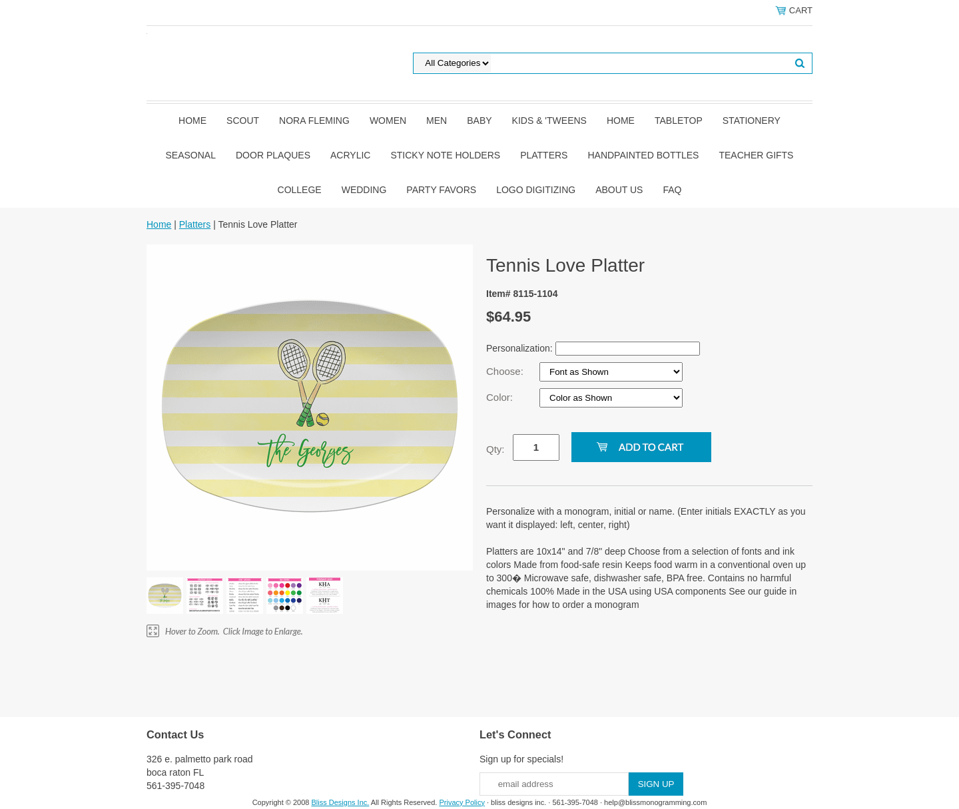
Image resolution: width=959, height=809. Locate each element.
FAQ (672, 189)
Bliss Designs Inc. (341, 802)
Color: (500, 397)
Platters (543, 155)
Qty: (495, 449)
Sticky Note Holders (445, 155)
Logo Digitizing (535, 189)
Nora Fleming (314, 120)
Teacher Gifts (756, 155)
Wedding (364, 189)
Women (388, 120)
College (300, 189)
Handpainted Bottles (643, 155)
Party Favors (441, 189)
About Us (619, 189)
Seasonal (191, 155)
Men (436, 120)
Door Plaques (273, 155)
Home (192, 120)
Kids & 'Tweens (549, 120)
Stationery (752, 120)
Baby (479, 120)
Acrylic (350, 155)
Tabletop (679, 120)
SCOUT (242, 120)
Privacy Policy (461, 802)
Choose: (506, 371)
